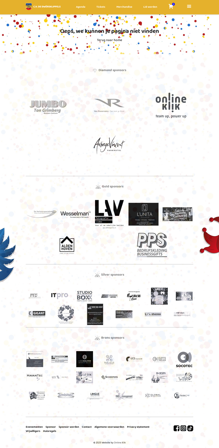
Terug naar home (109, 40)
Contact (87, 426)
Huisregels (49, 431)
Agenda (80, 7)
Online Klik (120, 443)
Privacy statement (138, 426)
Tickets (100, 7)
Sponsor (51, 426)
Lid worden (150, 7)
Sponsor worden (69, 426)
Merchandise (124, 7)
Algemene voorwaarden (109, 426)
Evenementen (34, 426)
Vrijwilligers (33, 431)
